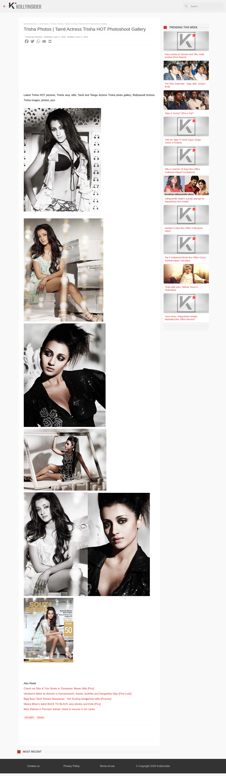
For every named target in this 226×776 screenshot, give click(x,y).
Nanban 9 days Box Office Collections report (184, 229)
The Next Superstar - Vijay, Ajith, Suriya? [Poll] (185, 85)
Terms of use (107, 766)
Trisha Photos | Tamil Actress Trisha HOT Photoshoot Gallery (79, 24)
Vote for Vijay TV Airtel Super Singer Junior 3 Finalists (183, 141)
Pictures (29, 717)
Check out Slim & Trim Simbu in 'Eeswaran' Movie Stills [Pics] (59, 688)
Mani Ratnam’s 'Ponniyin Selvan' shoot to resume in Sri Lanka (59, 709)
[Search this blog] (206, 6)
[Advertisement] (89, 70)
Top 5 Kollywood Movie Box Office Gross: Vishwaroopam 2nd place (185, 259)
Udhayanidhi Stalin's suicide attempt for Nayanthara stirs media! (184, 200)
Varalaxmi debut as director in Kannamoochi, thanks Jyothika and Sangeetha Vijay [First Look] (78, 693)
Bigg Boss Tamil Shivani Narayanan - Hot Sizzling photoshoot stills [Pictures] (67, 698)
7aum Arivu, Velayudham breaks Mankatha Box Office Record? (181, 318)
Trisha (40, 717)
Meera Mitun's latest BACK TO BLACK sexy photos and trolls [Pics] (62, 704)
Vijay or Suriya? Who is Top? (179, 113)
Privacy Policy (72, 766)
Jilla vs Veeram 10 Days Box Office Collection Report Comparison (182, 170)
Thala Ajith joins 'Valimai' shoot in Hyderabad (181, 288)
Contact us (33, 766)
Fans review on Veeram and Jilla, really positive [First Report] (184, 55)
